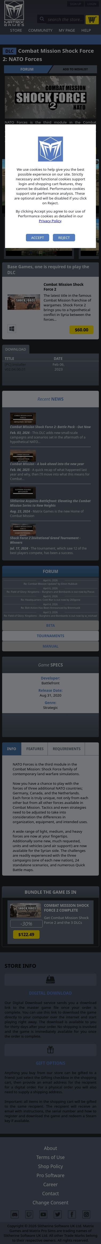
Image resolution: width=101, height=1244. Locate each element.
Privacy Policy (50, 220)
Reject (64, 237)
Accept (37, 237)
